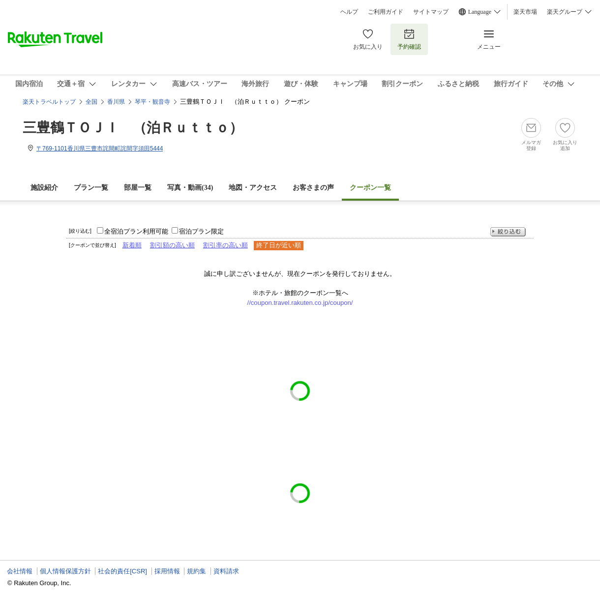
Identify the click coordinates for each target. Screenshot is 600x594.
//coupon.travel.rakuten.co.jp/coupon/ (300, 302)
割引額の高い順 (172, 245)
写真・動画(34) (190, 187)
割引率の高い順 (225, 245)
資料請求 (226, 571)
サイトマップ (431, 11)
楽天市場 (525, 11)
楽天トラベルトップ (49, 101)
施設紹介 (44, 187)
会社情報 (19, 571)
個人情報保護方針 (65, 571)
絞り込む (508, 232)
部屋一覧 (137, 187)
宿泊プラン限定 (201, 231)
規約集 (196, 571)
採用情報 (167, 571)
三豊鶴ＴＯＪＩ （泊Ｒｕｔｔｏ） (133, 127)
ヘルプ (349, 11)
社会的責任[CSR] (122, 571)
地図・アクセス (253, 187)
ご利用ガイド (385, 11)
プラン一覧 (91, 187)
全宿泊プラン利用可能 (136, 231)
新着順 (132, 245)
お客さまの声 (313, 187)
